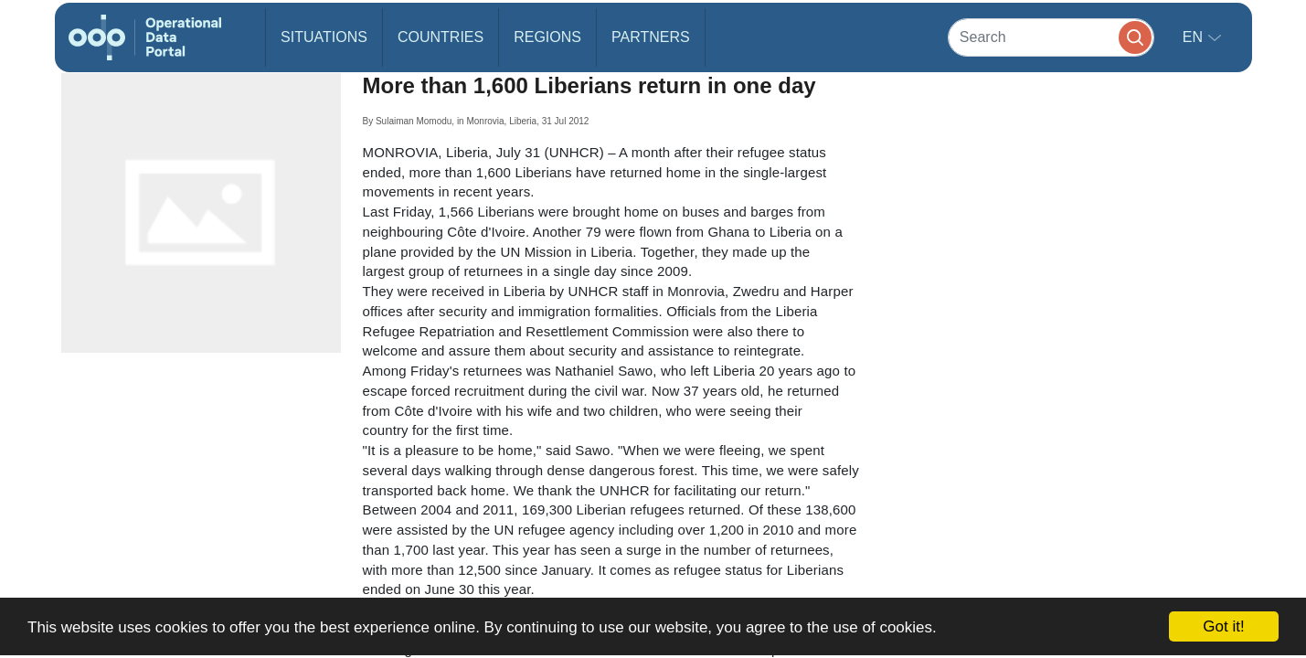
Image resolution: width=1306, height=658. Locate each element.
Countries (440, 37)
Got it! (1223, 626)
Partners (650, 37)
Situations (324, 37)
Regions (547, 37)
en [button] (1195, 37)
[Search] (1051, 37)
